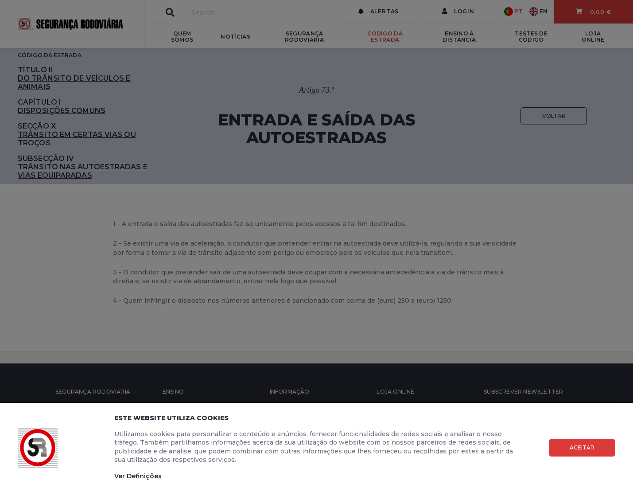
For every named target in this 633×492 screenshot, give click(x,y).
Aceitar (582, 447)
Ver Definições (138, 476)
